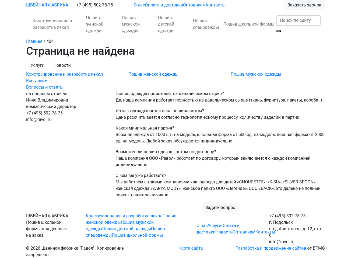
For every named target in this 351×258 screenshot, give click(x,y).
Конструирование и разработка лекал (52, 24)
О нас (139, 5)
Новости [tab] (62, 65)
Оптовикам (194, 5)
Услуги (215, 225)
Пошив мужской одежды (131, 24)
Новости (224, 232)
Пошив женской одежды (94, 24)
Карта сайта (190, 248)
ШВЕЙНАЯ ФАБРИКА (47, 5)
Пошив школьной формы (248, 24)
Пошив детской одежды (166, 24)
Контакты (215, 5)
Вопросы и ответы (45, 87)
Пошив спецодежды (206, 24)
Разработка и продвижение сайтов (271, 248)
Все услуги (36, 80)
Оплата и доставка (164, 5)
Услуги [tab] (37, 65)
